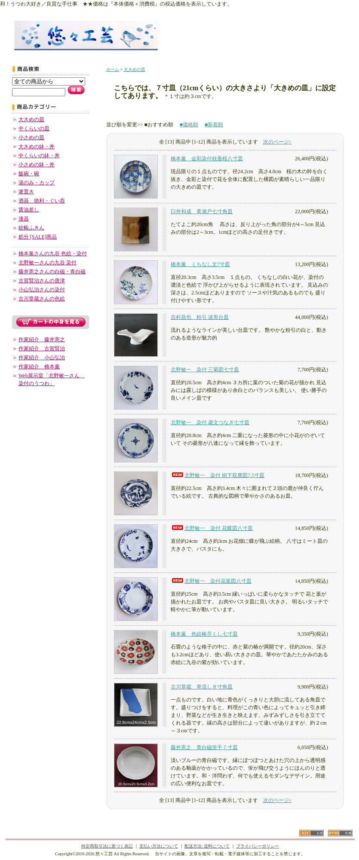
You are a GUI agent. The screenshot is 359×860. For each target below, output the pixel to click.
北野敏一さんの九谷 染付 (47, 263)
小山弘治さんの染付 (41, 290)
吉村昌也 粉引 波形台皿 (200, 317)
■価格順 (189, 125)
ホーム (112, 69)
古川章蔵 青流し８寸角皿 (202, 687)
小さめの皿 (31, 138)
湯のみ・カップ (36, 183)
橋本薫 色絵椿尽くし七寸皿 (204, 634)
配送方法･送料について (207, 846)
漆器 (23, 219)
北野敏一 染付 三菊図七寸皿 (205, 370)
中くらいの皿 (33, 128)
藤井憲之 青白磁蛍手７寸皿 (204, 747)
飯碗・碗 (28, 174)
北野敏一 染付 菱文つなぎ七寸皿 (210, 422)
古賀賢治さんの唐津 (41, 281)
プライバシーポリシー (257, 846)
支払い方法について (158, 846)
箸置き (26, 192)
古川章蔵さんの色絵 (41, 299)
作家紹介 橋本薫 (39, 367)
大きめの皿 (31, 119)
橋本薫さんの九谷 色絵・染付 (52, 254)
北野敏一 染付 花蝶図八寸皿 (212, 528)
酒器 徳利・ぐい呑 (41, 201)
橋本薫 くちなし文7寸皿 (200, 264)
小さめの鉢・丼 (36, 165)
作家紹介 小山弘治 (41, 358)
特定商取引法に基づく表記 (107, 846)
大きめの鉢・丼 (36, 147)
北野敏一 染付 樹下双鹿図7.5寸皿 (217, 475)
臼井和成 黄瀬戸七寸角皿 (202, 211)
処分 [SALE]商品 (37, 237)
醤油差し (28, 210)
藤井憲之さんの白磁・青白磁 (52, 272)
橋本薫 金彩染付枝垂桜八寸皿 (207, 159)
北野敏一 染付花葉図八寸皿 (211, 581)
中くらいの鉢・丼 (39, 156)
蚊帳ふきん (31, 228)
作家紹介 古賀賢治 (41, 349)
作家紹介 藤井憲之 (41, 340)
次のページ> (277, 142)
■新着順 (214, 125)
